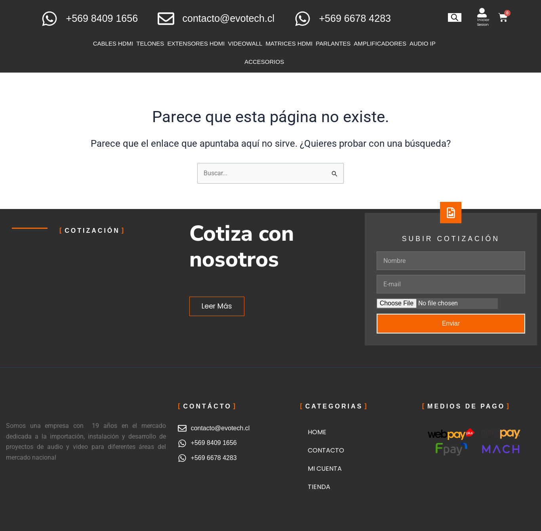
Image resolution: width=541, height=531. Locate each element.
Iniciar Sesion (483, 22)
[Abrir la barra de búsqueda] (455, 17)
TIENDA (319, 486)
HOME (317, 432)
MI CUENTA (325, 468)
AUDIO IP (423, 43)
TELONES (150, 43)
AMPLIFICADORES (380, 43)
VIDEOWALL (245, 43)
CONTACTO (326, 450)
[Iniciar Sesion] (482, 12)
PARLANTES (333, 43)
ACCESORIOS (264, 61)
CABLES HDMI (113, 43)
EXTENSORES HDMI (196, 43)
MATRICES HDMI (288, 43)
